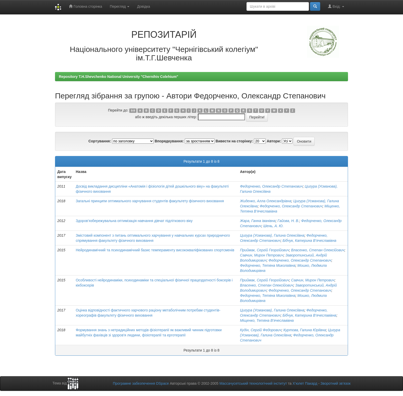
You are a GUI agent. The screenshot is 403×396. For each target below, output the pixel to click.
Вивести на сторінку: (234, 141)
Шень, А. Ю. (273, 226)
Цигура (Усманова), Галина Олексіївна (272, 235)
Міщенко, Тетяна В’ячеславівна (267, 320)
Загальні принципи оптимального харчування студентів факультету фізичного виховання (150, 201)
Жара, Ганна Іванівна (258, 221)
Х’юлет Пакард (304, 383)
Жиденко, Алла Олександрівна (265, 201)
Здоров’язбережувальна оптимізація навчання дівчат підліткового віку (134, 221)
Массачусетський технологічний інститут (253, 383)
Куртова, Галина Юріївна (304, 330)
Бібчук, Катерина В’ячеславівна (309, 240)
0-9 (133, 110)
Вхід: (336, 6)
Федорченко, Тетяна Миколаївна (268, 265)
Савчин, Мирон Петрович (261, 255)
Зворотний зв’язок (335, 383)
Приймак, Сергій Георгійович (264, 250)
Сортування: (99, 141)
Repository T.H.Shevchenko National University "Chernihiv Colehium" (118, 77)
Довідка (143, 6)
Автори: (274, 141)
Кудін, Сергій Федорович (260, 330)
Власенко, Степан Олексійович (317, 250)
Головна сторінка (85, 6)
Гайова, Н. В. (288, 221)
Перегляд (119, 6)
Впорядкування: (169, 141)
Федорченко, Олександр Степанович (271, 186)
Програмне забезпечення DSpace (141, 383)
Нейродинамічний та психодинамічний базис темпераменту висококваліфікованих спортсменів (155, 250)
